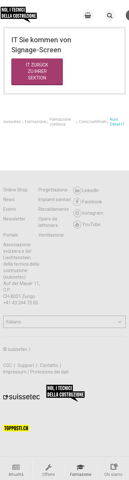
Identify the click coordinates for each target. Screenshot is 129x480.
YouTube (87, 224)
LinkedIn (86, 191)
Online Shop (15, 189)
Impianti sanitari (54, 199)
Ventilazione (51, 235)
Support (26, 365)
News (9, 199)
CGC (8, 365)
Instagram (88, 213)
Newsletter (14, 218)
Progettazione (53, 189)
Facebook (87, 202)
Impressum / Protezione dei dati (36, 371)
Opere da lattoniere (48, 222)
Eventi (9, 209)
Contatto (49, 365)
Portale (10, 235)
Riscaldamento (53, 209)
